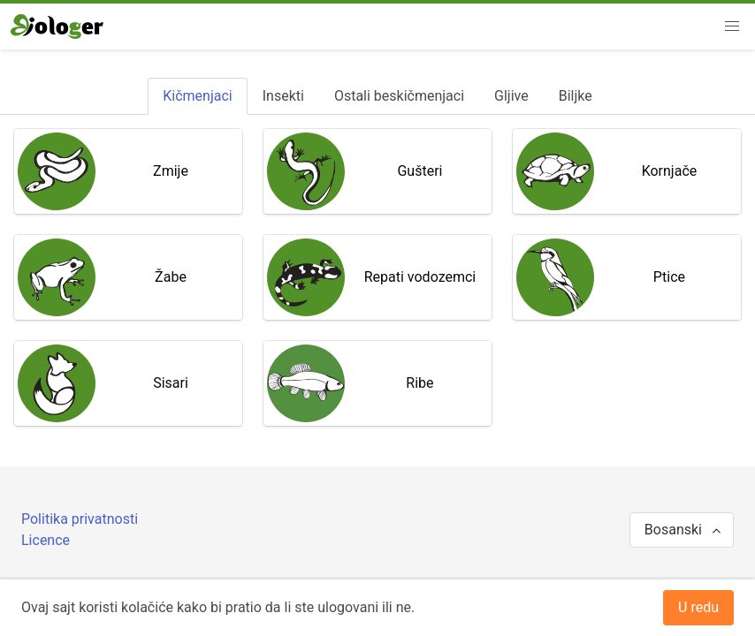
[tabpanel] (377, 277)
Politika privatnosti (79, 519)
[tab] (197, 96)
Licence (45, 540)
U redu (698, 607)
